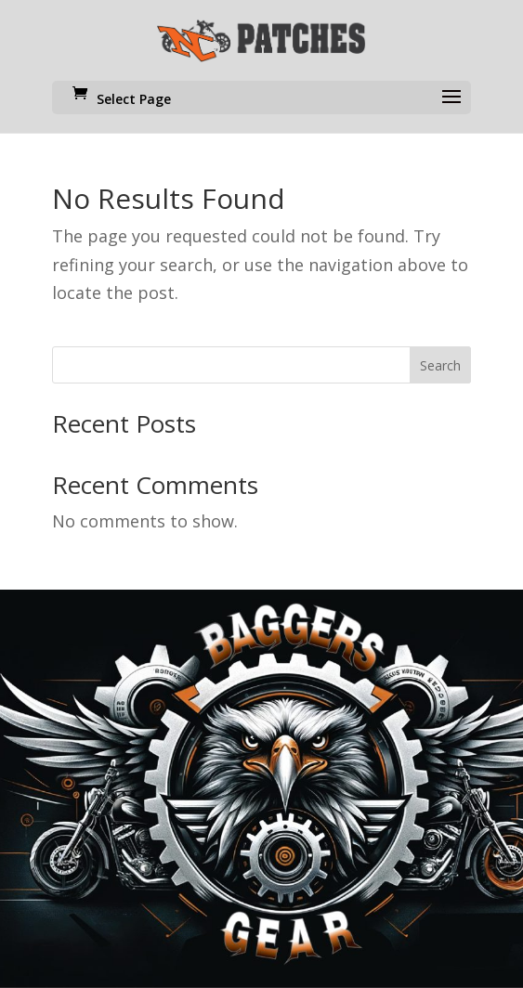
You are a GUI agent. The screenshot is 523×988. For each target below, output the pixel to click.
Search (440, 365)
